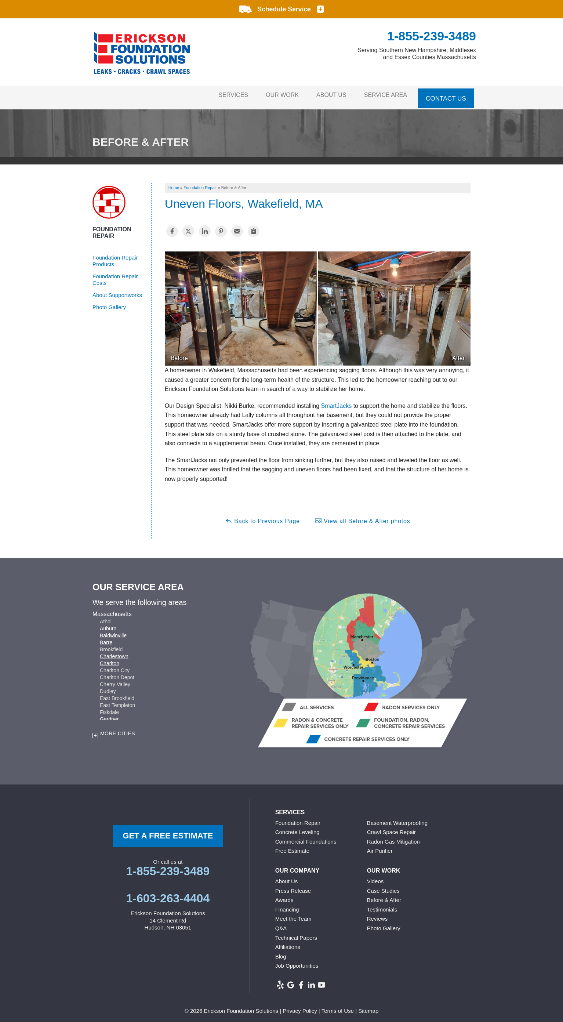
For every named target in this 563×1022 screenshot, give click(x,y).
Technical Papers (296, 934)
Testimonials (382, 905)
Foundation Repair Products (115, 256)
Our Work (271, 96)
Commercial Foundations (306, 837)
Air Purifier (380, 847)
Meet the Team (293, 915)
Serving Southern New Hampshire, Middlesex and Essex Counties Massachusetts (416, 53)
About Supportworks (117, 291)
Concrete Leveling (297, 828)
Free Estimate (292, 847)
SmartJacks (336, 402)
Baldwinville (113, 632)
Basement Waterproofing (397, 819)
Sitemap (368, 1007)
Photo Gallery (109, 303)
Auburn (108, 625)
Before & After (384, 896)
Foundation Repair (111, 228)
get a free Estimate (168, 831)
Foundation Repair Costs (115, 275)
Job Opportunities (297, 962)
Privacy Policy (300, 1007)
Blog (280, 952)
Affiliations (287, 943)
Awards (284, 896)
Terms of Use (338, 1007)
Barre (106, 639)
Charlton (109, 660)
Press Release (293, 887)
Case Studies (383, 887)
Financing (287, 905)
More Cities (117, 730)
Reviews (377, 915)
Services (218, 96)
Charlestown (114, 653)
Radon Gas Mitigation (393, 837)
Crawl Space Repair (391, 828)
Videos (375, 877)
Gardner (109, 715)
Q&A (281, 924)
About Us (325, 96)
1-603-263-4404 (168, 894)
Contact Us (446, 96)
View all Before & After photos (362, 516)
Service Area (383, 96)
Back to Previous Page (262, 516)
